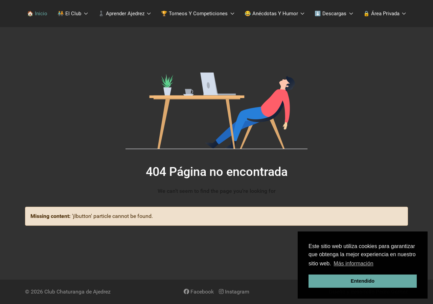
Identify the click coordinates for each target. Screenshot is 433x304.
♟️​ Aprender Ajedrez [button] (124, 14)
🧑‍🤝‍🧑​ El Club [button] (73, 14)
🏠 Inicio (37, 14)
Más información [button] (353, 263)
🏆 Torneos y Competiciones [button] (197, 14)
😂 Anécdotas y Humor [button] (275, 14)
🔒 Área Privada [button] (384, 14)
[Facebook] (199, 291)
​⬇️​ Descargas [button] (334, 14)
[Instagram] (234, 291)
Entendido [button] (362, 281)
